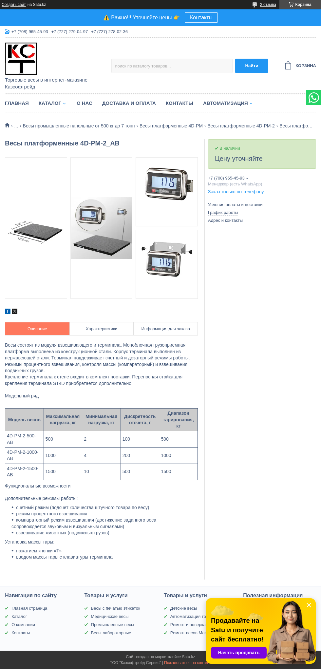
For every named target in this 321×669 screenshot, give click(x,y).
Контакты (201, 17)
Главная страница (29, 608)
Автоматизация (225, 103)
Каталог (50, 103)
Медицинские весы (110, 616)
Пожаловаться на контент (187, 662)
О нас (84, 103)
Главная (17, 103)
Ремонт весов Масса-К (192, 632)
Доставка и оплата (129, 103)
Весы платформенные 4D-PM (171, 125)
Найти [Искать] (251, 65)
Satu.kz (188, 657)
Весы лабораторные (111, 632)
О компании (23, 624)
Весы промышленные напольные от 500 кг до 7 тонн (79, 125)
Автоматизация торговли (194, 616)
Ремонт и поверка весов (194, 624)
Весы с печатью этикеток (115, 608)
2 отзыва (268, 4)
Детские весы (183, 608)
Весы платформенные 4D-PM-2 (240, 125)
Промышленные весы (112, 624)
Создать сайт (14, 4)
